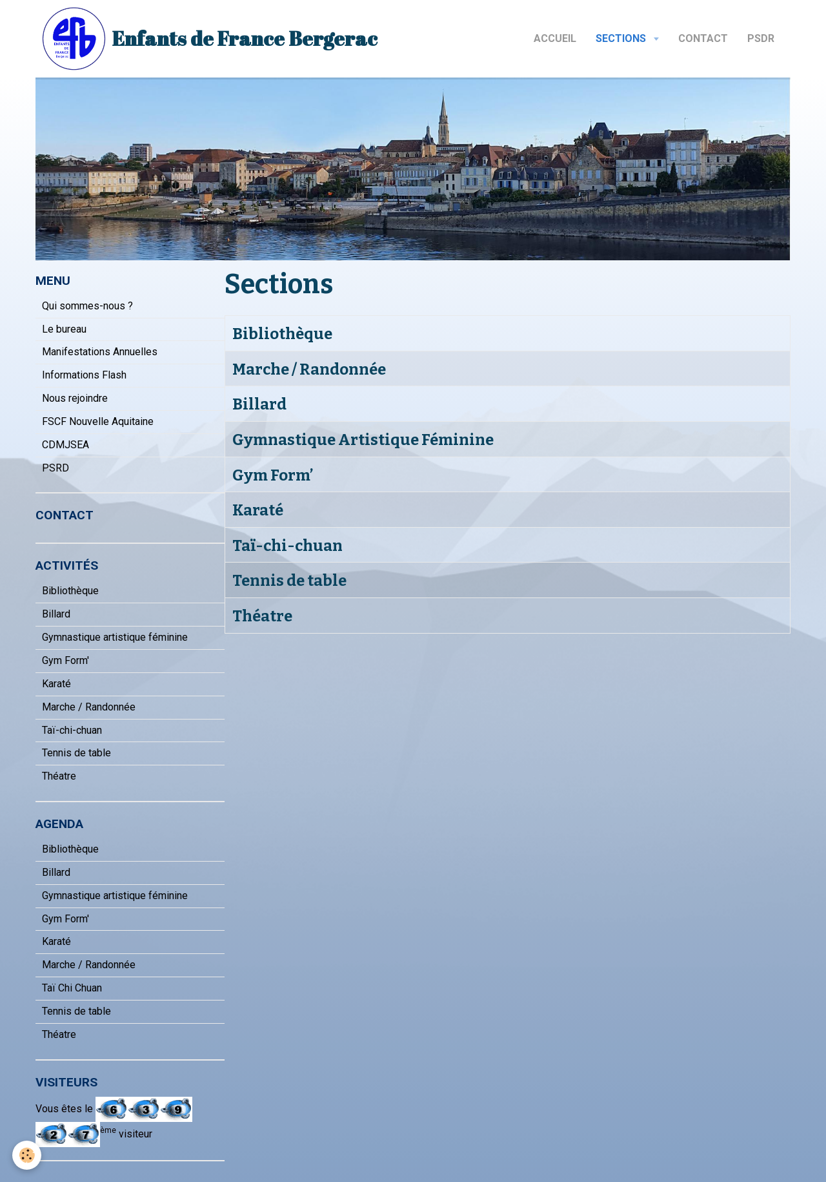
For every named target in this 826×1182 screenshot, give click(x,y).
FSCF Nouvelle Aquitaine (98, 421)
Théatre (262, 616)
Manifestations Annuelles (99, 352)
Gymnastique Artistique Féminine (363, 440)
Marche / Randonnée (309, 369)
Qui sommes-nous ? (87, 306)
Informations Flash (84, 375)
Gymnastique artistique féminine (115, 637)
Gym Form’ (272, 475)
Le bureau (64, 329)
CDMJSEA (65, 445)
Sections (622, 38)
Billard (259, 404)
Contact (703, 38)
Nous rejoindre (75, 398)
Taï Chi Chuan (72, 988)
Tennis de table (289, 581)
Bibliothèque (282, 334)
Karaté (257, 510)
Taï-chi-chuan (287, 545)
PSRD (55, 468)
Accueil (555, 38)
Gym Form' (65, 660)
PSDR (760, 38)
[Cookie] (27, 1155)
